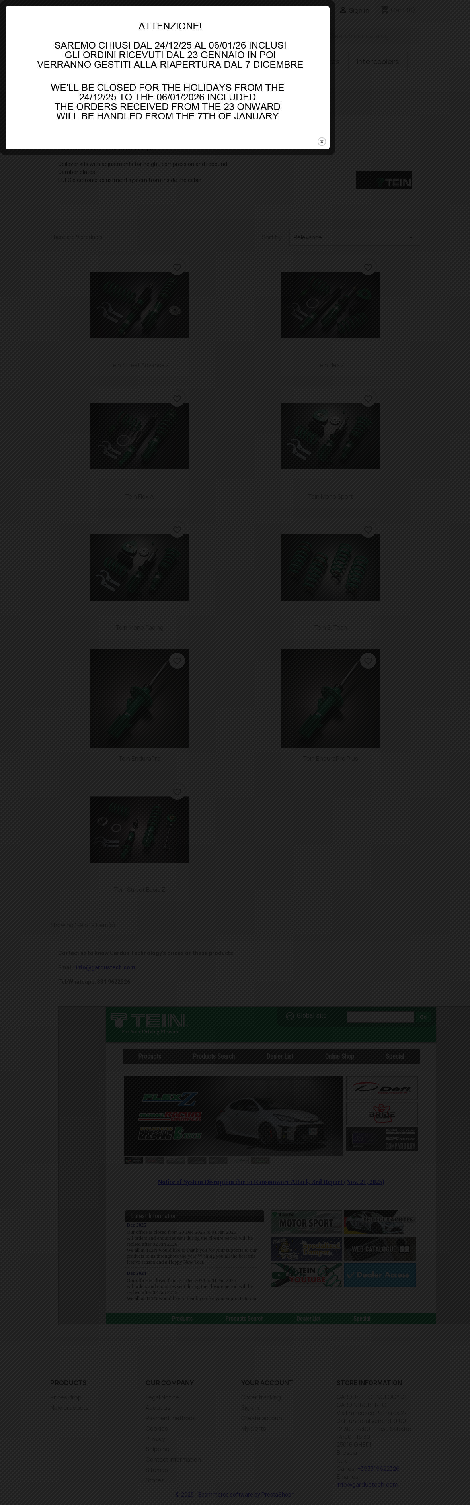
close (388, 766)
